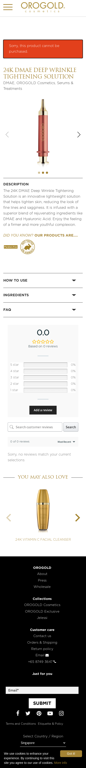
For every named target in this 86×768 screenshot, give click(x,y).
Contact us (42, 636)
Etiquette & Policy (50, 724)
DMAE (8, 83)
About (42, 574)
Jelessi (42, 618)
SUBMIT (42, 703)
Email (42, 655)
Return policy (42, 649)
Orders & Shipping (42, 642)
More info (60, 763)
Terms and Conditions (21, 724)
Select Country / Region (43, 736)
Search (71, 427)
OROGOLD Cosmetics (35, 83)
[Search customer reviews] (35, 427)
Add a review (43, 410)
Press (42, 580)
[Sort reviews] (66, 441)
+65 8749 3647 (42, 662)
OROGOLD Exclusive (42, 611)
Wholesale (42, 587)
